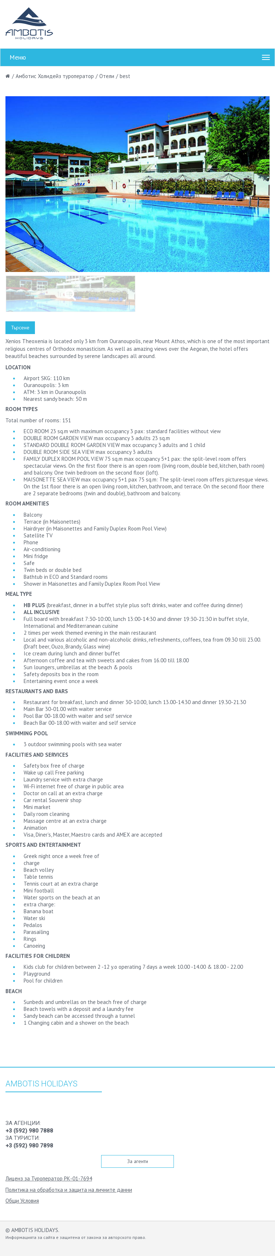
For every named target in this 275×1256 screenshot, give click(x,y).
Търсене (20, 327)
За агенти (137, 1161)
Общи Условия (22, 1200)
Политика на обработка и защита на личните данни (68, 1189)
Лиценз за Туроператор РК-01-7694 (48, 1178)
